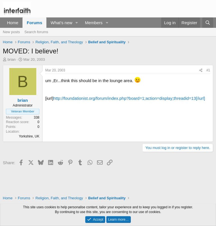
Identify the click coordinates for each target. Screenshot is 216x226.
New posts (11, 32)
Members (94, 22)
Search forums (36, 32)
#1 (208, 70)
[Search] (207, 22)
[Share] (200, 70)
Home (12, 22)
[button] (77, 22)
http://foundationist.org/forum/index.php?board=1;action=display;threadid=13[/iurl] (129, 98)
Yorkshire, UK (29, 136)
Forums (34, 22)
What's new (61, 22)
